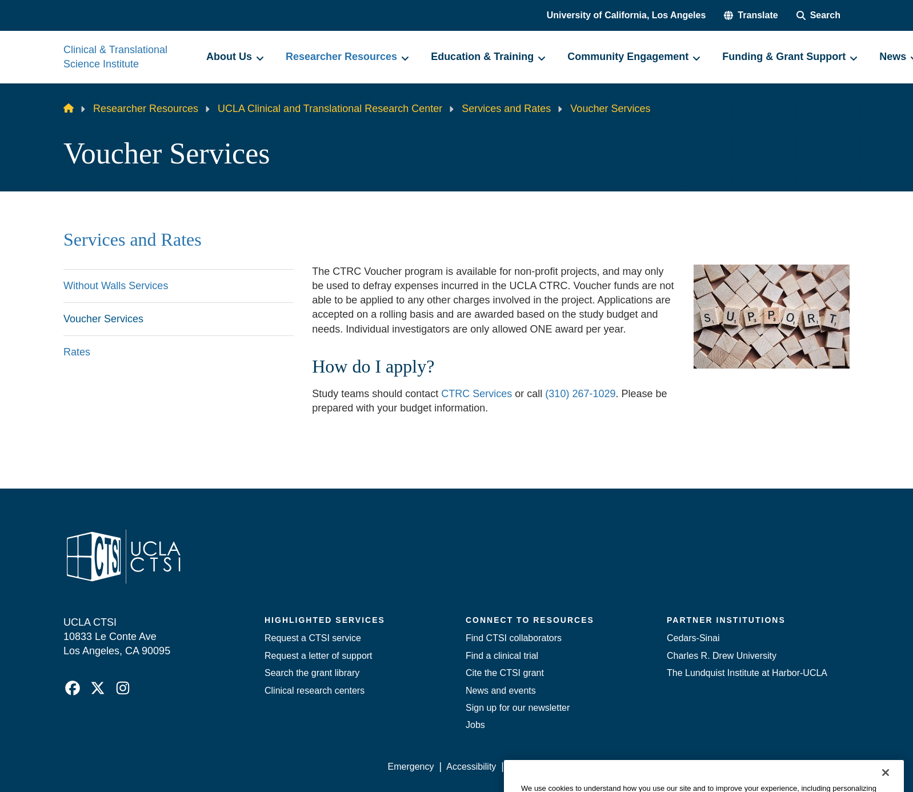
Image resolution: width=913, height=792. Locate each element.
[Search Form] (818, 15)
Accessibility (471, 766)
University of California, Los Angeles (626, 15)
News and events (501, 690)
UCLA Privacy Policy (550, 766)
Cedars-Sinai (693, 638)
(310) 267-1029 (580, 393)
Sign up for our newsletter (518, 708)
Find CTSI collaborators (514, 638)
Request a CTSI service (313, 638)
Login (741, 766)
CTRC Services (476, 393)
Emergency (411, 766)
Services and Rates (506, 108)
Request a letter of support (319, 656)
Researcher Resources (145, 108)
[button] (751, 15)
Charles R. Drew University (721, 656)
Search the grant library (312, 673)
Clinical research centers (315, 690)
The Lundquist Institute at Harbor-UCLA (747, 673)
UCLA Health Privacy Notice (661, 766)
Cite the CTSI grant (505, 673)
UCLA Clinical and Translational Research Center (330, 108)
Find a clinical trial (502, 656)
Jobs (475, 725)
